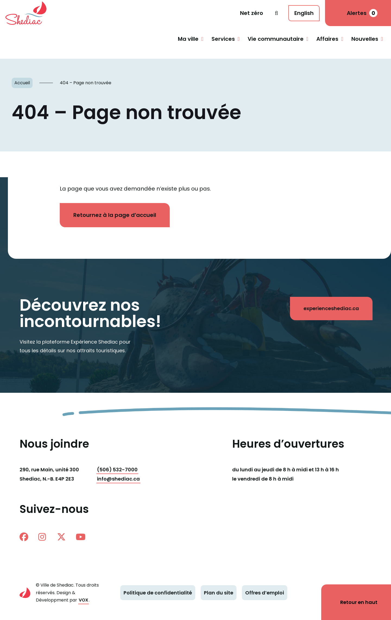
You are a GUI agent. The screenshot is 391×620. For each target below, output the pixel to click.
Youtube (81, 536)
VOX (83, 600)
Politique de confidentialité (158, 592)
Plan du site (218, 592)
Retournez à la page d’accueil (114, 215)
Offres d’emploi (264, 592)
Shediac (28, 13)
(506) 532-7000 (117, 469)
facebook (24, 536)
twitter (61, 536)
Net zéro (251, 13)
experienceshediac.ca (331, 308)
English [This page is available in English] (304, 13)
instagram (42, 536)
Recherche (276, 13)
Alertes (362, 13)
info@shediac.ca (118, 478)
